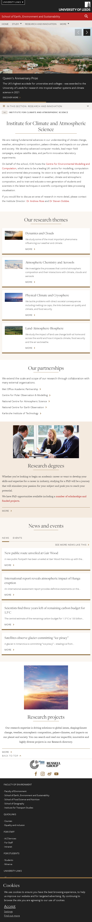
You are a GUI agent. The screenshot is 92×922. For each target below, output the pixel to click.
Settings (8, 911)
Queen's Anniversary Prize (23, 102)
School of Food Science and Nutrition (22, 799)
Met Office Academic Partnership (20, 389)
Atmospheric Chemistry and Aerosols (49, 262)
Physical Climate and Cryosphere (47, 295)
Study (15, 24)
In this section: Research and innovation (34, 106)
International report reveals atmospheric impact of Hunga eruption (42, 580)
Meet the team (69, 102)
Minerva (8, 864)
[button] (86, 16)
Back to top (10, 755)
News (5, 538)
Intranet (8, 846)
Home (5, 24)
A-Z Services (10, 838)
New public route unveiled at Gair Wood (31, 553)
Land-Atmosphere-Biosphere (44, 328)
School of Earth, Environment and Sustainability (31, 16)
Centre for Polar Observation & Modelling (25, 395)
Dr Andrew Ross (35, 201)
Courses (8, 821)
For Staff (8, 842)
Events (17, 538)
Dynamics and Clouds (39, 233)
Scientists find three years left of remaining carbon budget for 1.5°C (44, 610)
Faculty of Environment (15, 791)
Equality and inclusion (14, 825)
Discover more (46, 64)
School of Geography (14, 803)
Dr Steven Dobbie (59, 201)
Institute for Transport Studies (18, 807)
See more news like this (70, 544)
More (63, 24)
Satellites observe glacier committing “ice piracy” (36, 637)
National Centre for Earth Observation (23, 407)
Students (8, 860)
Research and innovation (41, 24)
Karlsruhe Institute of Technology (20, 413)
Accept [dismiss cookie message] (10, 906)
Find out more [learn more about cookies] (12, 915)
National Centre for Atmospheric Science (24, 401)
